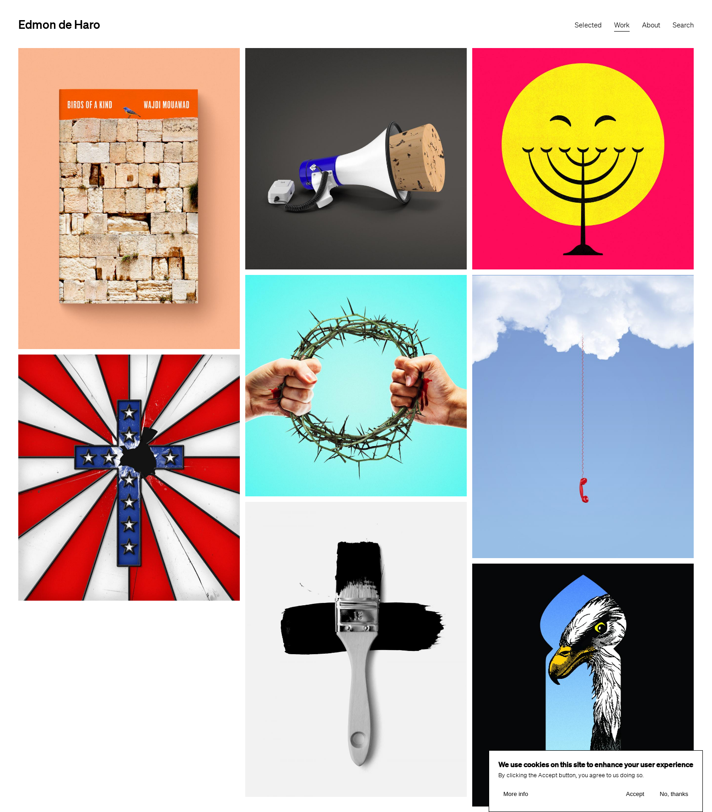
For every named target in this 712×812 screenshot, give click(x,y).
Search (683, 25)
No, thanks (674, 793)
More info (515, 793)
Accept (635, 793)
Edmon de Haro (59, 24)
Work (622, 25)
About (651, 25)
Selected (588, 25)
